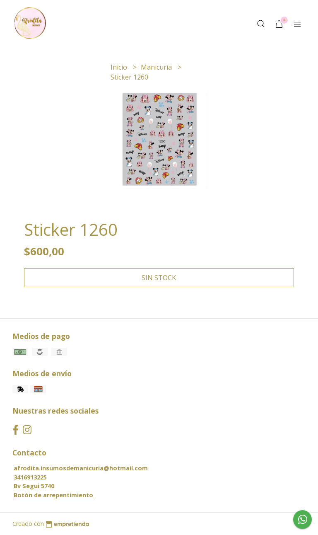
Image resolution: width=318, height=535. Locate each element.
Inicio (120, 67)
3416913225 (30, 477)
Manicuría (157, 67)
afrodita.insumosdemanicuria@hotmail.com (81, 468)
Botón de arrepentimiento (53, 495)
